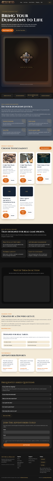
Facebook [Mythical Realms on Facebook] (43, 459)
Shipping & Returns (33, 458)
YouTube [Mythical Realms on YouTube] (42, 465)
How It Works (31, 2)
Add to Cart (5, 180)
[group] (26, 60)
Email (26, 437)
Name (26, 431)
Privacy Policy (32, 460)
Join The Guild (26, 445)
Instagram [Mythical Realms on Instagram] (43, 462)
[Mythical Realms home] (8, 2)
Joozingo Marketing (47, 477)
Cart (50, 2)
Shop (21, 2)
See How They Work (20, 30)
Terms (30, 462)
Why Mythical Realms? (20, 463)
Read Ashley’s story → (6, 328)
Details (12, 180)
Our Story (25, 2)
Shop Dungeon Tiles (7, 30)
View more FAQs (6, 415)
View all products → (45, 148)
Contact (19, 466)
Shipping (37, 2)
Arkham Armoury (24, 477)
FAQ (41, 2)
